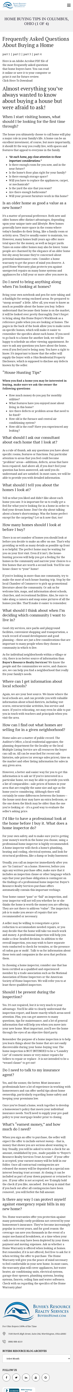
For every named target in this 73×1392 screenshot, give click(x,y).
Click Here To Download (17, 80)
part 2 (16, 54)
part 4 (37, 54)
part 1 (6, 54)
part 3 (27, 54)
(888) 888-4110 (15, 1341)
